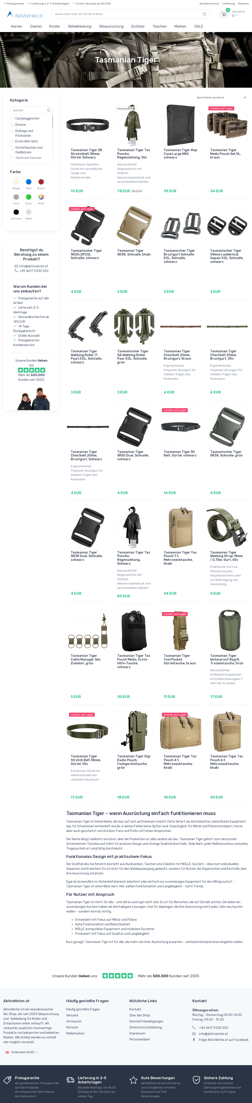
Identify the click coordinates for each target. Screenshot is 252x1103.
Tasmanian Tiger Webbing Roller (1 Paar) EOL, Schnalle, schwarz (86, 350)
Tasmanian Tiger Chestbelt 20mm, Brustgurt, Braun (177, 349)
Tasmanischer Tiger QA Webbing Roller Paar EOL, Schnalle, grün (133, 350)
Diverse (20, 125)
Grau (16, 203)
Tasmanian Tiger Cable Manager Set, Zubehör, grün (86, 644)
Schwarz (16, 218)
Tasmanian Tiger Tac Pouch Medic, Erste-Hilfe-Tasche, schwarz (133, 645)
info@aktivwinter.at (210, 1012)
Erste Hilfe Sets (26, 141)
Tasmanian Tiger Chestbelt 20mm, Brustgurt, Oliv (223, 349)
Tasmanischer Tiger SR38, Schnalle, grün (226, 444)
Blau (29, 188)
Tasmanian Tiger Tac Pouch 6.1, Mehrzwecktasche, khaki (226, 743)
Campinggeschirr (27, 118)
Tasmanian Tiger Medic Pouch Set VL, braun (225, 154)
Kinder (54, 26)
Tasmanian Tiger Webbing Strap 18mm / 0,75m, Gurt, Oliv (226, 543)
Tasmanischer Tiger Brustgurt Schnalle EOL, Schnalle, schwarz (179, 253)
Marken (180, 26)
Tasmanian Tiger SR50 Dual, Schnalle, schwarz (133, 446)
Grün (29, 203)
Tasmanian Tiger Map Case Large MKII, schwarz (180, 154)
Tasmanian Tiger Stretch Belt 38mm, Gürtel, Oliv (86, 741)
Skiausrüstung (111, 26)
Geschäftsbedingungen (146, 1000)
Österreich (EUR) (20, 1030)
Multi (41, 203)
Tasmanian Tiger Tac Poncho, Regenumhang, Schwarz (133, 545)
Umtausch (73, 1000)
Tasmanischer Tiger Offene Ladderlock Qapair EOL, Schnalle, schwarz (227, 253)
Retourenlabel (139, 1018)
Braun (41, 188)
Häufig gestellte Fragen (83, 987)
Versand (72, 994)
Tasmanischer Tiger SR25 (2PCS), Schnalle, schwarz (86, 251)
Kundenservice (209, 3)
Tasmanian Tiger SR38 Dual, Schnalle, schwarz (87, 543)
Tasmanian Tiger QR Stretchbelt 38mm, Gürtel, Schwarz (86, 154)
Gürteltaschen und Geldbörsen (28, 150)
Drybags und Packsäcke (24, 133)
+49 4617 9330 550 (210, 1006)
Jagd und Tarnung (28, 158)
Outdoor (138, 26)
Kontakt (135, 987)
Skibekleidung (79, 26)
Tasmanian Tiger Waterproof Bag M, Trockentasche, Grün (226, 644)
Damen (36, 26)
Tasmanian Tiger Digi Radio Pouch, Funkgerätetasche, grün (133, 743)
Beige (16, 188)
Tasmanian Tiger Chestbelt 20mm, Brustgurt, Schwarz (86, 446)
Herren (16, 26)
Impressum (137, 1012)
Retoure (243, 3)
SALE (198, 26)
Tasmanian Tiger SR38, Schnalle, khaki (134, 249)
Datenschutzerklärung (145, 1006)
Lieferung (228, 3)
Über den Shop (139, 994)
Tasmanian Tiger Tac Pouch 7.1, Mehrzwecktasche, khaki (180, 545)
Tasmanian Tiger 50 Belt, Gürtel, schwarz (180, 444)
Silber (28, 218)
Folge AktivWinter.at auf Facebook (220, 1018)
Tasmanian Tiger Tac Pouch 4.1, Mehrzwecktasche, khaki (180, 743)
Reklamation (75, 1012)
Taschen (160, 26)
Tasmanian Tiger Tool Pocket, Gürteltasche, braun (180, 644)
